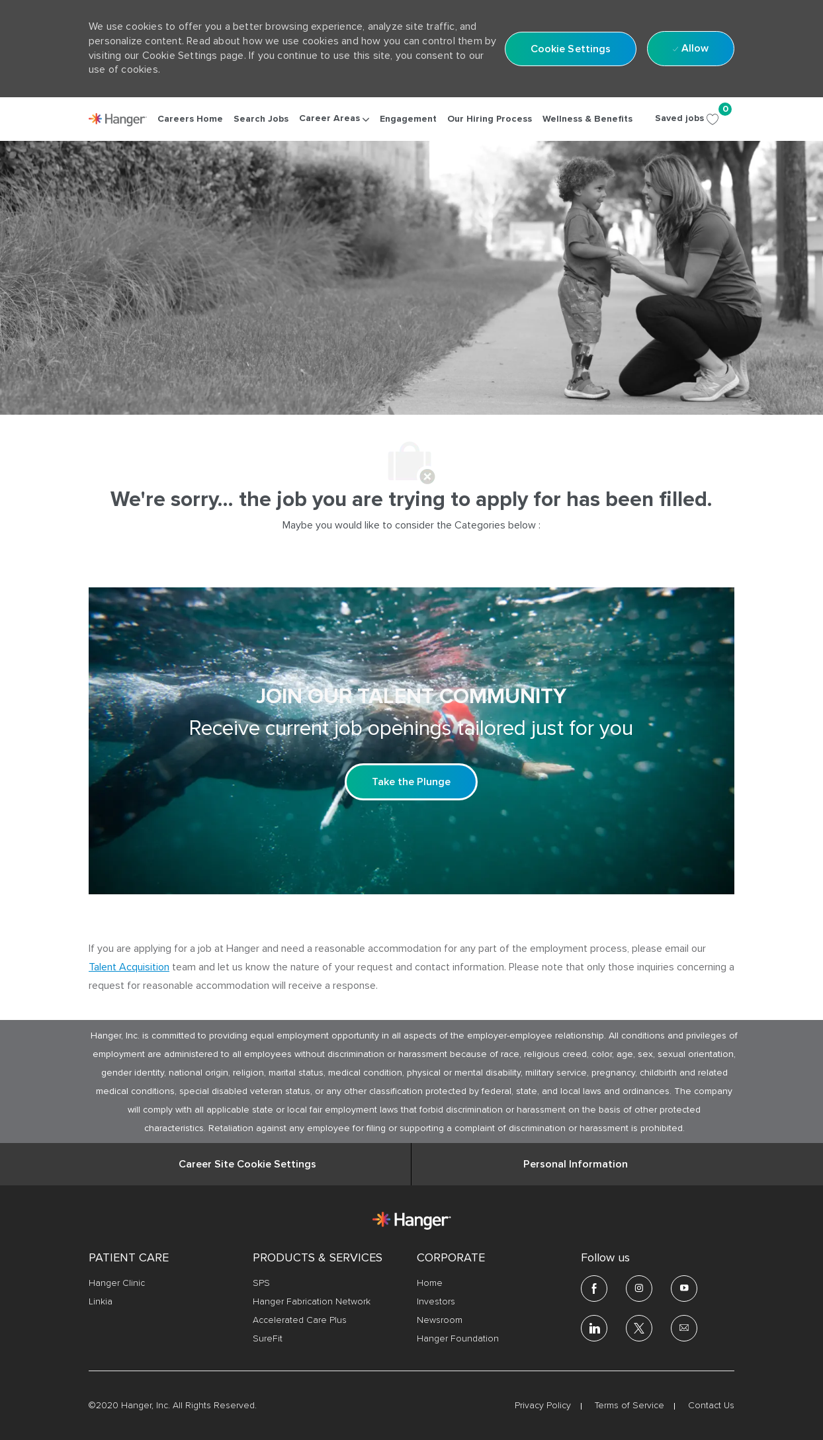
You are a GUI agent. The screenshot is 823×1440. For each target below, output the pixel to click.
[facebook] (594, 1288)
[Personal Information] (575, 1164)
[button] (571, 49)
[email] (684, 1328)
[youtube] (684, 1288)
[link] (118, 119)
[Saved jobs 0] (694, 118)
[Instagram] (639, 1288)
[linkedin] (594, 1328)
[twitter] (639, 1328)
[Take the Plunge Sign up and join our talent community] (411, 781)
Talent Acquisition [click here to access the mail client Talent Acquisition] (129, 967)
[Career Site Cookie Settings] (247, 1164)
